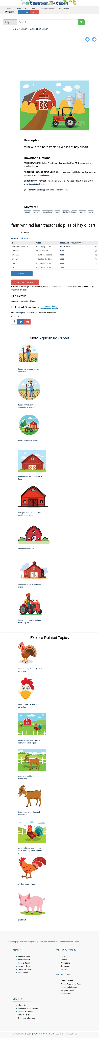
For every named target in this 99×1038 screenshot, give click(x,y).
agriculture (47, 212)
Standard (27, 238)
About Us (22, 1005)
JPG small (15, 259)
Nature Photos (67, 981)
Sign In (35, 12)
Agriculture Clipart (39, 29)
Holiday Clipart (24, 966)
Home (9, 8)
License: (14, 238)
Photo (34, 8)
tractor (66, 212)
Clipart (18, 8)
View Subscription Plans (34, 184)
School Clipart (24, 956)
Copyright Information (27, 1018)
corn (91, 212)
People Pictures (67, 990)
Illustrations (65, 966)
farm (57, 212)
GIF (13, 267)
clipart (27, 212)
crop (74, 212)
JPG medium (16, 255)
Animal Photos (67, 994)
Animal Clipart (24, 960)
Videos (64, 969)
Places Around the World (71, 984)
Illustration (64, 8)
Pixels (38, 243)
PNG (26, 8)
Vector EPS (15, 251)
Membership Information (28, 1008)
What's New (23, 972)
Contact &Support (25, 1011)
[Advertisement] (49, 61)
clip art (36, 212)
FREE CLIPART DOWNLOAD (20, 247)
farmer (82, 212)
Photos (64, 960)
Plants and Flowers (69, 987)
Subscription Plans (23, 313)
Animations (65, 963)
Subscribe (24, 12)
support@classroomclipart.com (54, 190)
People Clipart (24, 963)
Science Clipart (24, 969)
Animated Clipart (48, 8)
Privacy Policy (24, 1015)
